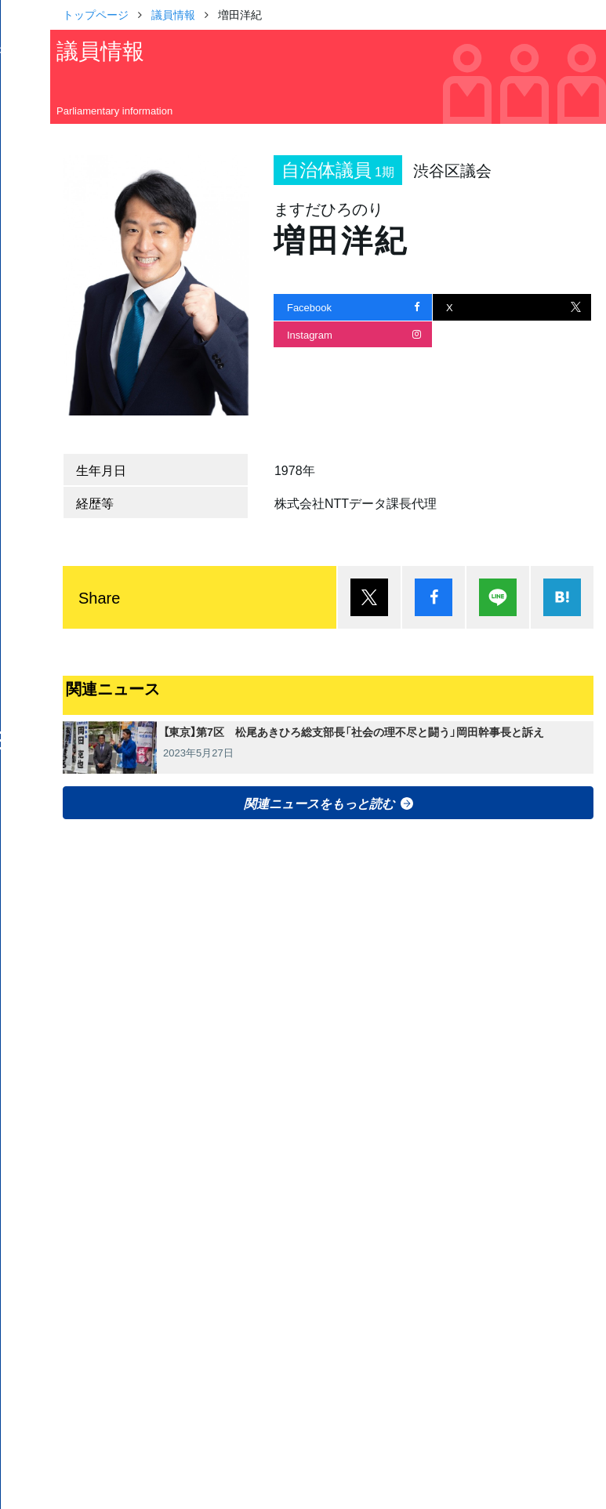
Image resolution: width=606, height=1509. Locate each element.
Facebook (309, 306)
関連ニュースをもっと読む (319, 802)
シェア (433, 597)
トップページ (96, 14)
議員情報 (173, 14)
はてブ (562, 597)
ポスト (369, 597)
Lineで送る (498, 597)
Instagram (309, 334)
